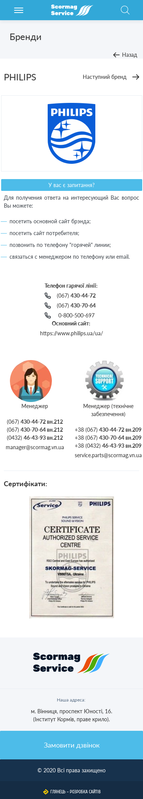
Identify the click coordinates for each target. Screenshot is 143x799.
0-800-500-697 (76, 315)
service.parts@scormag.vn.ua (108, 455)
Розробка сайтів (85, 791)
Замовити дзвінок (72, 745)
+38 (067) (108, 429)
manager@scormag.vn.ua (35, 447)
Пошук (125, 14)
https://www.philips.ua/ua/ (71, 333)
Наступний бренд (105, 77)
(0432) (35, 437)
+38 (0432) (108, 445)
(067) (76, 295)
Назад (129, 54)
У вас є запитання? (71, 185)
